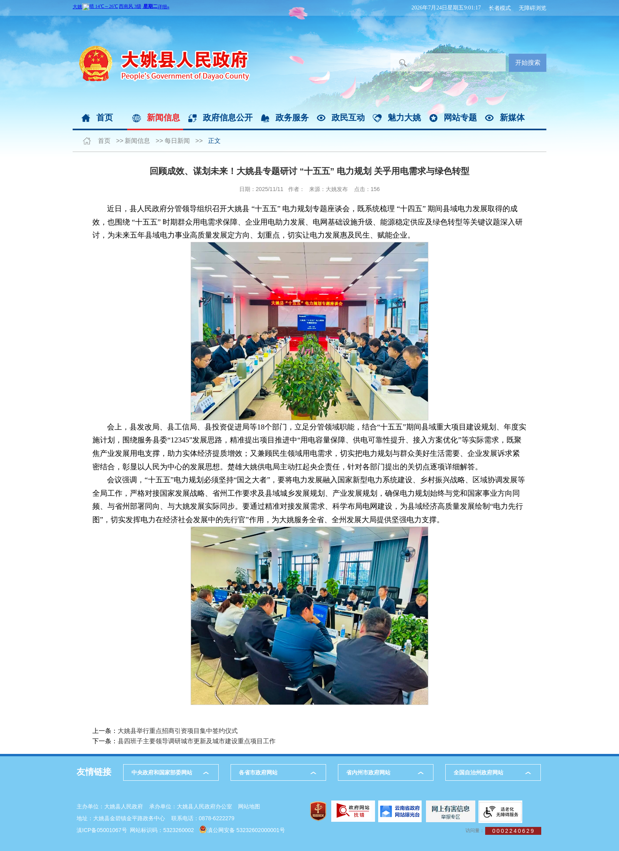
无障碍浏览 (532, 8)
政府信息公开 (228, 117)
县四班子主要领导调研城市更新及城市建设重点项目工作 (197, 741)
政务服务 (292, 117)
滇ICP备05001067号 (102, 830)
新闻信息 (163, 117)
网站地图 (249, 806)
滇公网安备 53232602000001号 (246, 830)
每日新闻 (177, 140)
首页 (104, 117)
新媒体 (512, 117)
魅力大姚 (404, 117)
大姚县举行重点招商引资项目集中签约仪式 (178, 730)
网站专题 (460, 117)
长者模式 (500, 8)
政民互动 (348, 117)
